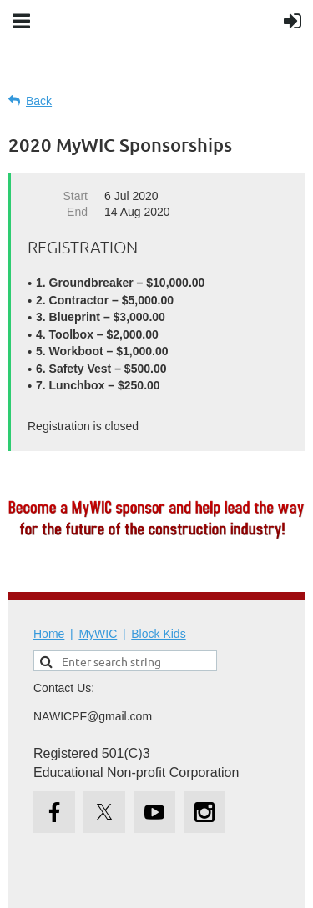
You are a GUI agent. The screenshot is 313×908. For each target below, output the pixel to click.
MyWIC (97, 633)
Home (48, 633)
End (77, 211)
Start (75, 196)
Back (39, 101)
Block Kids (158, 633)
